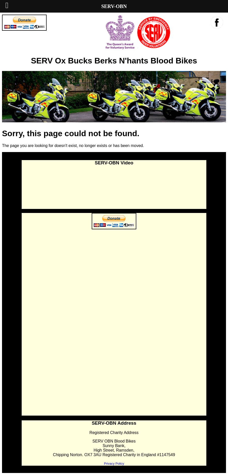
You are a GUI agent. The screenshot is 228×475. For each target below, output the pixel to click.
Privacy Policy (114, 463)
